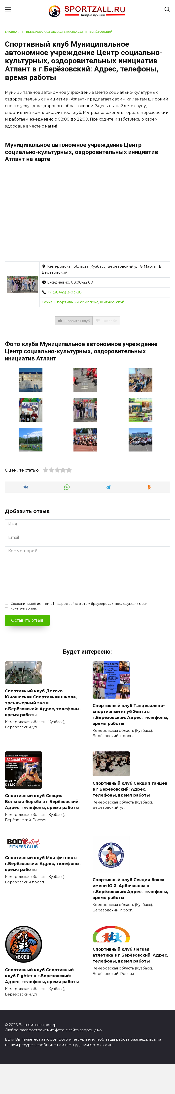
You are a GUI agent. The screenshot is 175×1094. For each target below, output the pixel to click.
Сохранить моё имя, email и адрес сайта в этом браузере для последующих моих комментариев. (79, 606)
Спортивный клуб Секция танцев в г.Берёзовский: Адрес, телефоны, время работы (130, 789)
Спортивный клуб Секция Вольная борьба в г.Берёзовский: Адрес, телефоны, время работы (42, 801)
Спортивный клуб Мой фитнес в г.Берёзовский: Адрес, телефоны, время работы (42, 863)
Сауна (47, 302)
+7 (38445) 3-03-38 (64, 292)
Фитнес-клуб (112, 302)
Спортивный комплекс (76, 302)
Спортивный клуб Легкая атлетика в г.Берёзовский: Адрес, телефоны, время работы (130, 955)
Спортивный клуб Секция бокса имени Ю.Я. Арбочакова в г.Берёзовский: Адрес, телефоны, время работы (130, 888)
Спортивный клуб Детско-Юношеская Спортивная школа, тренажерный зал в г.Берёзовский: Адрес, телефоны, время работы (42, 702)
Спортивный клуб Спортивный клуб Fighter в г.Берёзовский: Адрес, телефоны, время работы (42, 975)
